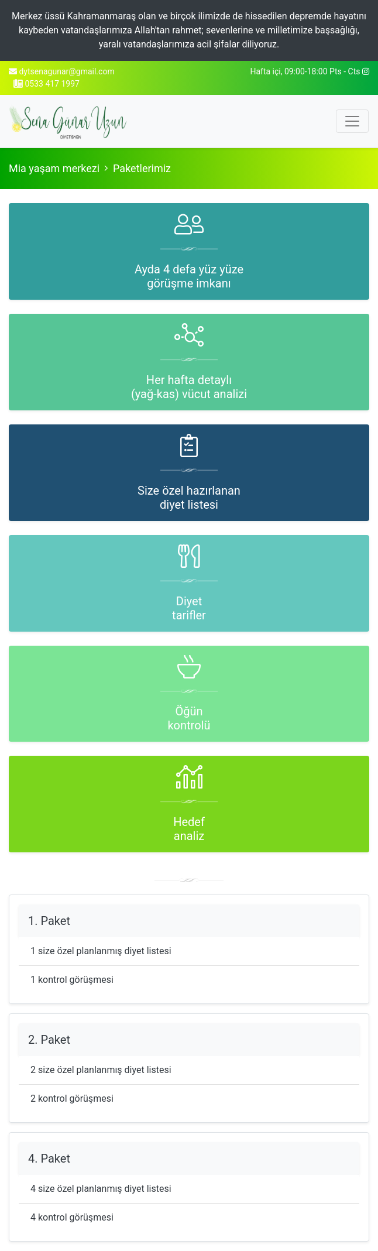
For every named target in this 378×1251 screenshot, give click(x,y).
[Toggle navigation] (352, 121)
